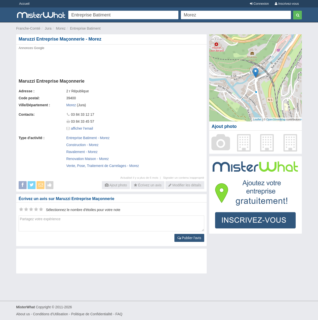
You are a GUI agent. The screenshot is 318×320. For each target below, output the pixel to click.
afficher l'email (82, 128)
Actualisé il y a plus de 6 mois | (141, 177)
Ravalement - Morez (82, 152)
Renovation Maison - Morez (87, 159)
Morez (61, 28)
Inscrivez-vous (287, 3)
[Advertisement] (111, 63)
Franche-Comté (28, 28)
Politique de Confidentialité (91, 314)
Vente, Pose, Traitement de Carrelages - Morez (102, 166)
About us (23, 314)
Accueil (24, 3)
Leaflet (257, 119)
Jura (48, 28)
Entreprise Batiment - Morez (88, 138)
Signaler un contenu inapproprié (183, 177)
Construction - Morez (82, 145)
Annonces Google (31, 48)
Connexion (259, 3)
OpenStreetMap (276, 119)
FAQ (119, 314)
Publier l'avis (189, 238)
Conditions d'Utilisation (50, 314)
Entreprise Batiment (85, 28)
